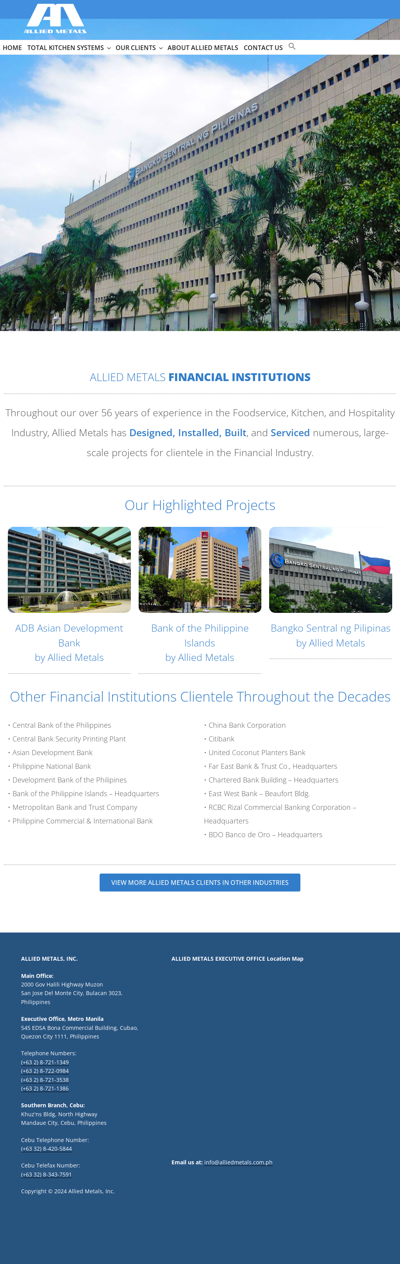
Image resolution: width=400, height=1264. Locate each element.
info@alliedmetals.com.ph (238, 1162)
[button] (292, 46)
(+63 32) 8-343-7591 (46, 1174)
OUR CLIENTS (140, 47)
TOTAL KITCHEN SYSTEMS (69, 47)
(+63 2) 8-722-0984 (45, 1070)
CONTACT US (263, 47)
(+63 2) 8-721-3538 (45, 1079)
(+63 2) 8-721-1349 (45, 1062)
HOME (12, 47)
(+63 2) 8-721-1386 (45, 1088)
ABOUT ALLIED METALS (203, 47)
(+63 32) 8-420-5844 (46, 1148)
